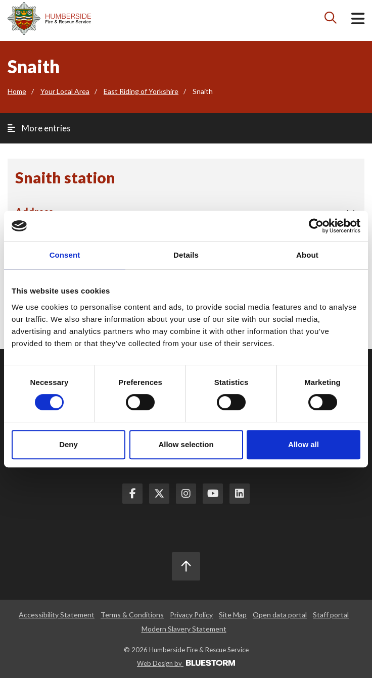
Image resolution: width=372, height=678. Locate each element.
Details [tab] (186, 255)
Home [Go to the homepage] (17, 91)
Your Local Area (64, 91)
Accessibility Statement (57, 614)
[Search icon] (330, 20)
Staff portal (331, 614)
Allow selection (185, 444)
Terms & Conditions (132, 614)
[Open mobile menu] (357, 20)
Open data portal (280, 614)
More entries (39, 128)
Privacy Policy (191, 614)
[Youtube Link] (213, 493)
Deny (68, 444)
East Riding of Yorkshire (141, 91)
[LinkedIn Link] (239, 493)
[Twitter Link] (159, 493)
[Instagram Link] (186, 493)
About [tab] (307, 255)
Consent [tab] (65, 255)
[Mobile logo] (49, 18)
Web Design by (186, 663)
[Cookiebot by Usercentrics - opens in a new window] (316, 225)
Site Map (233, 614)
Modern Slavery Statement (184, 628)
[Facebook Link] (132, 493)
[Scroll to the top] (186, 566)
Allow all (303, 444)
